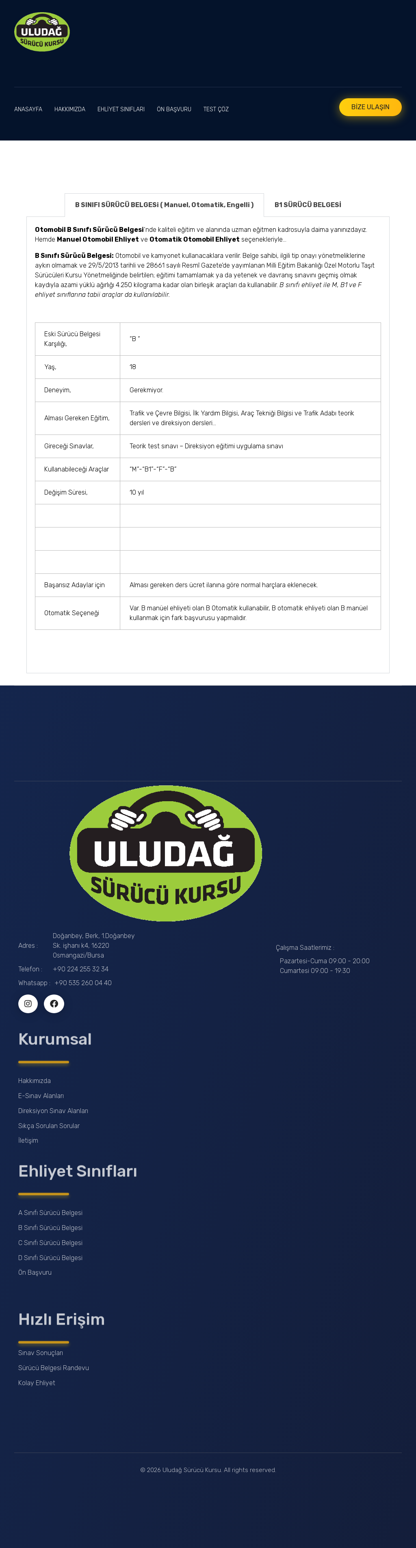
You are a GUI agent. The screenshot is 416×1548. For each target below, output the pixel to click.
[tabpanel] (208, 445)
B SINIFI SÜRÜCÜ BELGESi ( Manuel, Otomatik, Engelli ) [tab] (164, 205)
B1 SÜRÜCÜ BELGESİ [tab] (308, 205)
